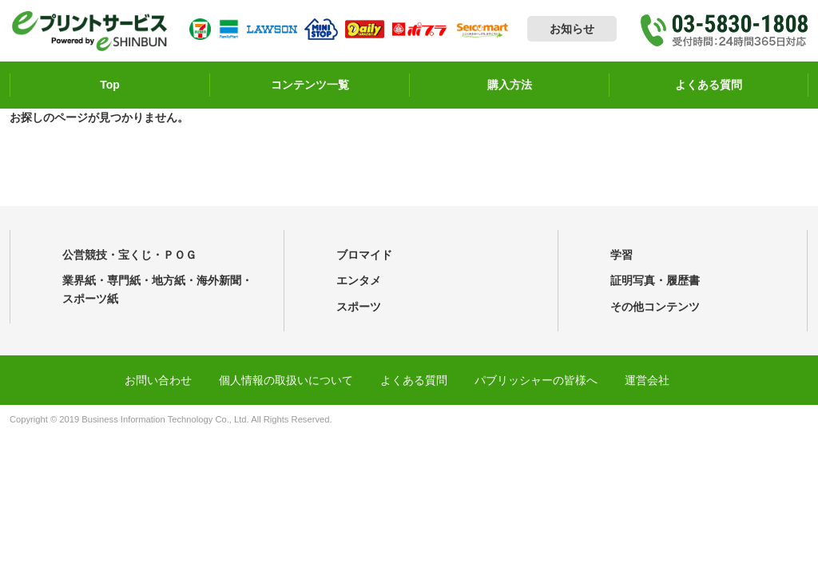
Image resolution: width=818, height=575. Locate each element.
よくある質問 (413, 380)
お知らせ (572, 28)
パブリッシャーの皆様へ (536, 380)
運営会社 (647, 380)
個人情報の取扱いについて (286, 380)
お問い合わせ (158, 380)
